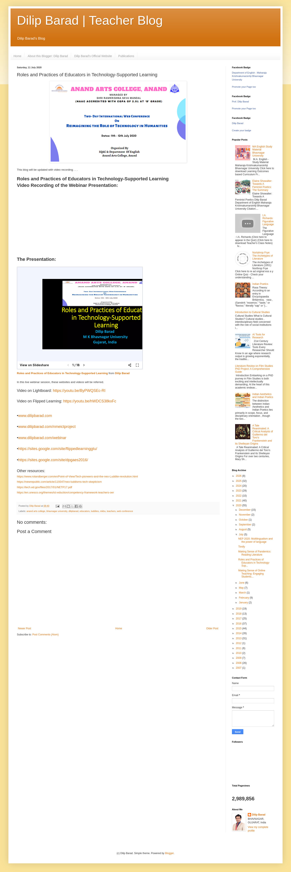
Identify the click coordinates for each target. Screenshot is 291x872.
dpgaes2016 (76, 460)
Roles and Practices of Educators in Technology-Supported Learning (62, 373)
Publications (126, 56)
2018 (239, 613)
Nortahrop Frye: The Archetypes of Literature (262, 255)
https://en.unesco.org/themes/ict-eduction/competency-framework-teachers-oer (65, 492)
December (245, 509)
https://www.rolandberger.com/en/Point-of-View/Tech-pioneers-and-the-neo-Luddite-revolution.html (77, 476)
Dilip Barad (122, 373)
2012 (239, 643)
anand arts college (36, 511)
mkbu (102, 511)
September (245, 524)
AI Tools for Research (258, 336)
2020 (239, 505)
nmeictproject (64, 427)
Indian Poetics (260, 284)
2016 (239, 623)
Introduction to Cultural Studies (252, 312)
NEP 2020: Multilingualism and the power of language (255, 540)
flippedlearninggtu (81, 449)
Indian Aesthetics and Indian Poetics (262, 396)
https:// (24, 449)
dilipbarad (73, 511)
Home (17, 56)
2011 (239, 648)
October (244, 519)
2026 (239, 475)
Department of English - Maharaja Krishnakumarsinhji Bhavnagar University (249, 76)
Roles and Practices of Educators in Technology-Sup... (254, 562)
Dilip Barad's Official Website (93, 56)
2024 (239, 485)
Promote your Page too (244, 87)
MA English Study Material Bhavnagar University (262, 151)
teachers (111, 511)
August (243, 529)
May (241, 587)
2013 (239, 638)
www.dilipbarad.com (35, 416)
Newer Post (24, 628)
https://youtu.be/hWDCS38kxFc (89, 401)
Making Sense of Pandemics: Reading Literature (254, 553)
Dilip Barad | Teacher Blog (90, 20)
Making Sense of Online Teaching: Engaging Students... (251, 573)
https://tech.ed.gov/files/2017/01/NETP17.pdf (44, 487)
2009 (239, 657)
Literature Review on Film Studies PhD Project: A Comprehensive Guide (254, 369)
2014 (239, 633)
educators (85, 511)
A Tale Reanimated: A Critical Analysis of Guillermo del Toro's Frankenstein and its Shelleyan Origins (254, 434)
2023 (239, 490)
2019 (239, 608)
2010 (239, 653)
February (244, 597)
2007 (239, 667)
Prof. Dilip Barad (240, 101)
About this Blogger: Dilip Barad (48, 56)
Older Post (212, 628)
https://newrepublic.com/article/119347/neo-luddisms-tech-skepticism (59, 481)
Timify (241, 546)
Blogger (169, 853)
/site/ (62, 449)
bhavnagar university (56, 511)
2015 (239, 628)
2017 (239, 618)
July (241, 534)
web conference (125, 511)
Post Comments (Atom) (45, 634)
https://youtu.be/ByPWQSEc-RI (79, 390)
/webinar (59, 438)
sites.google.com (44, 449)
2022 (239, 495)
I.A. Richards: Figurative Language (268, 220)
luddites (95, 511)
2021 (239, 500)
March (243, 592)
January (244, 602)
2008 (239, 663)
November (245, 514)
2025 (239, 481)
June (242, 582)
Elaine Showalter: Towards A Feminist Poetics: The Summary (262, 185)
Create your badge (241, 130)
